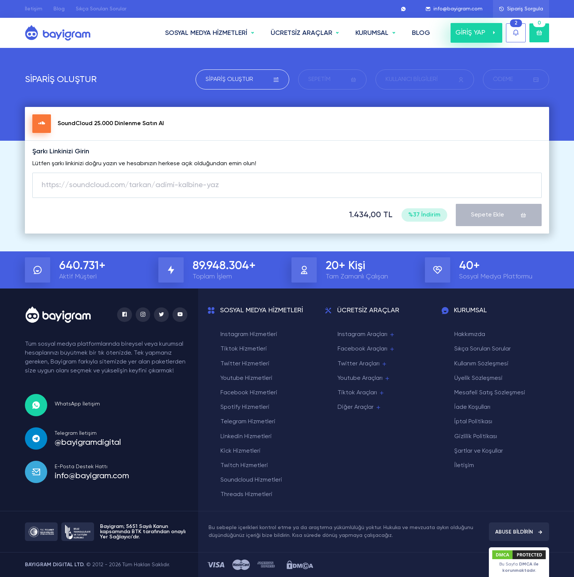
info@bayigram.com (454, 9)
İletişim (33, 9)
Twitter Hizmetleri (245, 363)
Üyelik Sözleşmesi (478, 378)
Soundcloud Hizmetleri (251, 480)
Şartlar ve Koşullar (478, 451)
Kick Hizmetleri (240, 451)
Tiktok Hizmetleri (243, 349)
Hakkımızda (469, 335)
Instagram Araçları (366, 334)
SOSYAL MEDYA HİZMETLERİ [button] (206, 33)
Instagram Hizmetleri (248, 335)
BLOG (421, 33)
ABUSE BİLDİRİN (519, 532)
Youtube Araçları (364, 378)
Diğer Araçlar (359, 407)
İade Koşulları (472, 407)
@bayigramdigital (88, 442)
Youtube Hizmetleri (246, 378)
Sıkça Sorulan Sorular (101, 9)
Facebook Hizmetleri (248, 393)
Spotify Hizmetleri (245, 407)
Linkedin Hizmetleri (246, 436)
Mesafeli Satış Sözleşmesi (489, 393)
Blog (59, 9)
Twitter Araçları (362, 363)
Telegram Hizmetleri (247, 422)
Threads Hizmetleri (246, 495)
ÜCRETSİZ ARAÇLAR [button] (301, 33)
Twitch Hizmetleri (244, 466)
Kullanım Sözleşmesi (481, 363)
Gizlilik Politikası (475, 436)
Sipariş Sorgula (521, 9)
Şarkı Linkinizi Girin (60, 151)
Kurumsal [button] (371, 33)
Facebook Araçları (366, 349)
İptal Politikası (473, 422)
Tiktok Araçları (361, 393)
